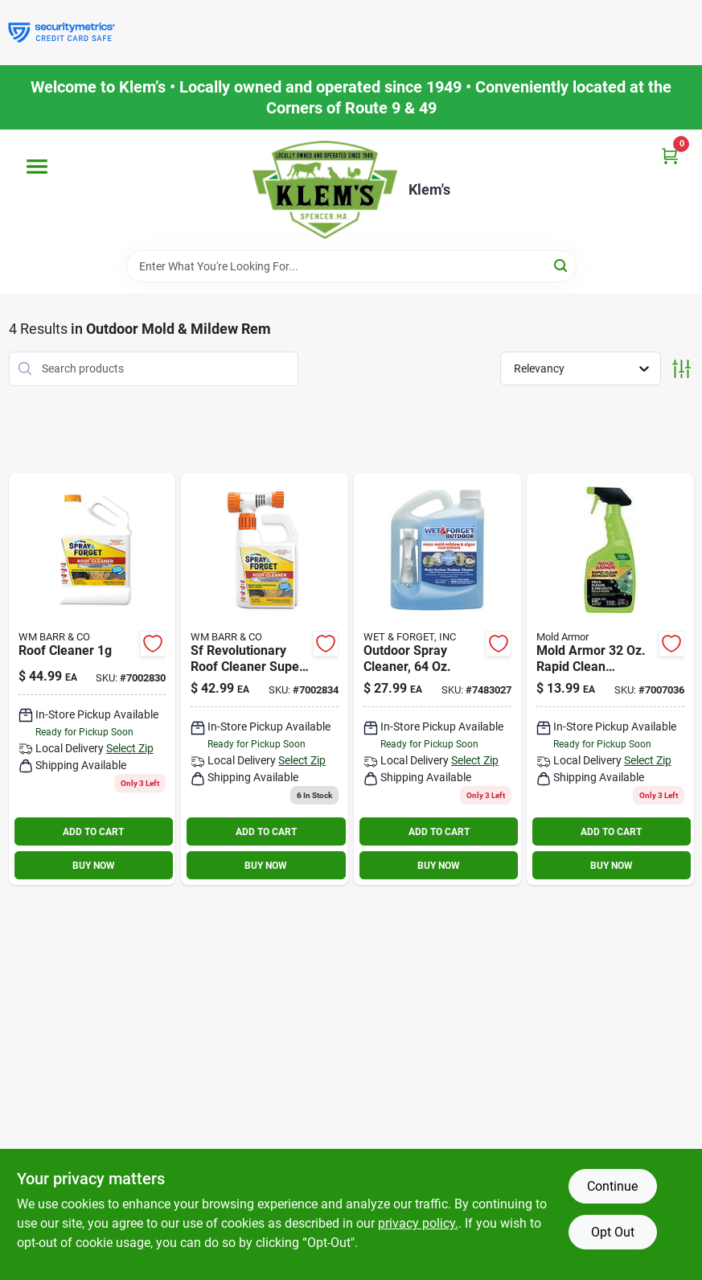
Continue (612, 1186)
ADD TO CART (93, 832)
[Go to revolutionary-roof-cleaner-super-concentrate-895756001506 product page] (264, 679)
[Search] (561, 265)
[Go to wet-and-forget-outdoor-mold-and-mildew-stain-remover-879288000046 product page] (437, 679)
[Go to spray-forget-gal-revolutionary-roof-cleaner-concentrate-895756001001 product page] (92, 679)
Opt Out (612, 1232)
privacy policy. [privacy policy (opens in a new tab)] (418, 1223)
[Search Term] (351, 266)
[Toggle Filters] (681, 369)
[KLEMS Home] (324, 190)
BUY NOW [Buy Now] (93, 865)
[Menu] (37, 166)
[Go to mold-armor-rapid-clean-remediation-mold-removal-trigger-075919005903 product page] (610, 679)
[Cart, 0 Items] (670, 155)
